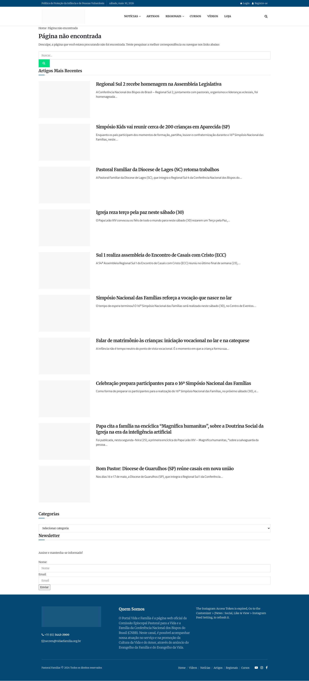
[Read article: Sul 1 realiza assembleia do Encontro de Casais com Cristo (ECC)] (64, 270)
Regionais (173, 16)
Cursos (195, 16)
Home (43, 28)
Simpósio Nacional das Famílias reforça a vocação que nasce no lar (164, 298)
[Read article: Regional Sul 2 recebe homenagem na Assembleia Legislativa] (64, 99)
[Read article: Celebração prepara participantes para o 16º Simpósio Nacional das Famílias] (64, 398)
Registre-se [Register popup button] (259, 3)
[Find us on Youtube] (256, 668)
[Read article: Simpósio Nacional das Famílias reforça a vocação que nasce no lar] (64, 313)
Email (42, 574)
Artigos (152, 16)
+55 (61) (56, 634)
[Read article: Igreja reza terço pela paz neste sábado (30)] (64, 227)
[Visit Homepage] (63, 16)
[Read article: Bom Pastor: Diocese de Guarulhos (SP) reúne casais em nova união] (64, 484)
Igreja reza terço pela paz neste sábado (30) (140, 212)
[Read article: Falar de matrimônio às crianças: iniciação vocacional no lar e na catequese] (64, 356)
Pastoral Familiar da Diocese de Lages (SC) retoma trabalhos (157, 169)
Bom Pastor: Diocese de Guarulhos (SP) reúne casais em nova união (165, 468)
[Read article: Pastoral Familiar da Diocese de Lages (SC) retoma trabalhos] (64, 185)
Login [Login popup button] (245, 3)
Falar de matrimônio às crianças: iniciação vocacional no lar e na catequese (172, 340)
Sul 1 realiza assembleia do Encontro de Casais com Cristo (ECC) (161, 255)
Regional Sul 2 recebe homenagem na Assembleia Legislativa (159, 84)
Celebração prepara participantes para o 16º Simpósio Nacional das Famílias (173, 383)
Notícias (131, 16)
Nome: (43, 562)
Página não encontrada (63, 28)
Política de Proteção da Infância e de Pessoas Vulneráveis (73, 3)
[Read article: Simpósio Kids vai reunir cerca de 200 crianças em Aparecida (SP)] (64, 142)
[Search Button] (266, 16)
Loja (227, 16)
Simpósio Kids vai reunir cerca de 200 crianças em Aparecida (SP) (163, 127)
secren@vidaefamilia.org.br (63, 641)
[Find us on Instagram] (261, 668)
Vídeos (212, 16)
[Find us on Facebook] (267, 668)
